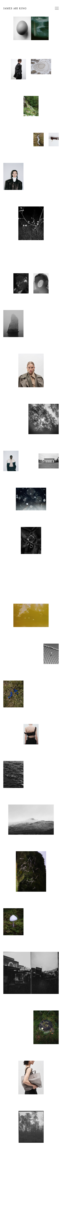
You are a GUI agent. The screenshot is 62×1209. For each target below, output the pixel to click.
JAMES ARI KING (15, 8)
